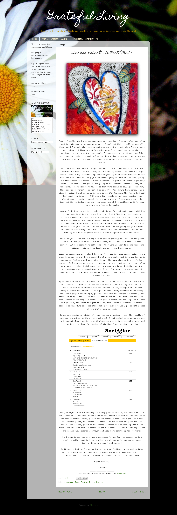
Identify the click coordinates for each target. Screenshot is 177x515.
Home (34, 39)
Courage (69, 482)
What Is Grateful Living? (55, 39)
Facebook (121, 473)
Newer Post (65, 491)
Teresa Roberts (96, 482)
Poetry (84, 482)
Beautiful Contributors (86, 39)
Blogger (93, 505)
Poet (77, 482)
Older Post (139, 491)
